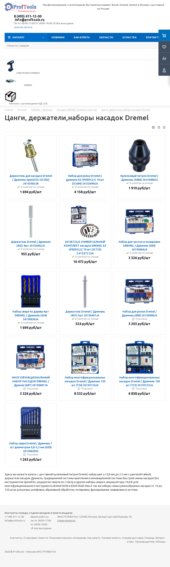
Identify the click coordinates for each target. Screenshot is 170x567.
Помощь (150, 537)
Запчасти (106, 37)
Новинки (58, 37)
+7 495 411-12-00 (14, 516)
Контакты (153, 37)
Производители (144, 541)
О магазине (30, 537)
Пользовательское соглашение (67, 537)
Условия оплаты (111, 537)
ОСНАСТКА (129, 37)
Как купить (82, 37)
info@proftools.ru (29, 19)
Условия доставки (132, 537)
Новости (43, 537)
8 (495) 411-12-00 (28, 16)
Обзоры (160, 541)
